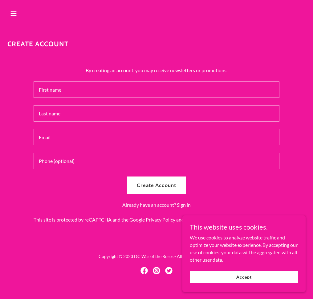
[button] (41, 13)
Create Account (156, 185)
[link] (144, 270)
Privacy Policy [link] (160, 219)
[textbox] (157, 89)
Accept (243, 277)
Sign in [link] (184, 205)
